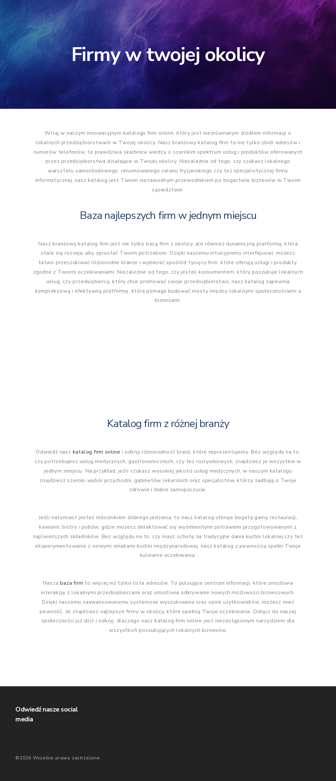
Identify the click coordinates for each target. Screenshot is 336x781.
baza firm (71, 583)
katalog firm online (96, 452)
